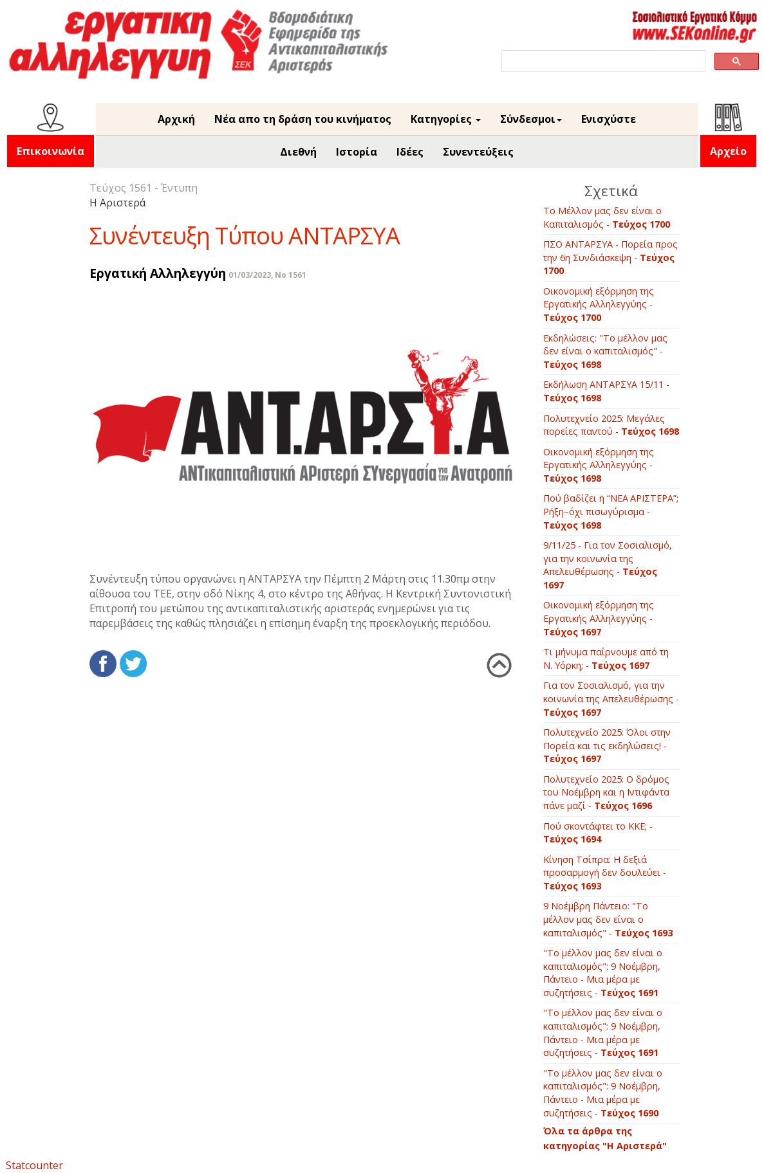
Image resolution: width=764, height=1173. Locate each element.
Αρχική (176, 119)
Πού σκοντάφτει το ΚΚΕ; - (598, 833)
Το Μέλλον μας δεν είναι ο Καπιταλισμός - (606, 217)
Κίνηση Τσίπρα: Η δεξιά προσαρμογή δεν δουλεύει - (604, 872)
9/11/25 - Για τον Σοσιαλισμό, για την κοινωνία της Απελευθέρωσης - (607, 565)
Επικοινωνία (50, 151)
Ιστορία (356, 152)
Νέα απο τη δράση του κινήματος (302, 119)
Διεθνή (298, 152)
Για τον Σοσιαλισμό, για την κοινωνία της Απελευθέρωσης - (611, 698)
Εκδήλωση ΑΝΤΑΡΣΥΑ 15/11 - (606, 391)
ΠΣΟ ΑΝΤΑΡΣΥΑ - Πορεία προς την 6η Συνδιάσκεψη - (610, 257)
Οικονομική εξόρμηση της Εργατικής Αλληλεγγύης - (598, 304)
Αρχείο (728, 151)
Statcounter (34, 1165)
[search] (602, 61)
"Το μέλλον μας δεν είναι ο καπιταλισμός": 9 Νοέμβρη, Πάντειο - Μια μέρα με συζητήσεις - (602, 973)
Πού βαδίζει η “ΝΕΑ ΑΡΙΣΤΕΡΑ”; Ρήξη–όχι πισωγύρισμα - (610, 511)
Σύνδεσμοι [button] (531, 119)
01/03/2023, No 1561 (267, 274)
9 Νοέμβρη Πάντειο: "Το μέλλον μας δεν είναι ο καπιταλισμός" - (608, 919)
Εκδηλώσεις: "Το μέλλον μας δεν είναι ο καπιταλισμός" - (605, 351)
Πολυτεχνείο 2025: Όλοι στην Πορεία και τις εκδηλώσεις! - (607, 745)
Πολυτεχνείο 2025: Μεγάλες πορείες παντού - (611, 425)
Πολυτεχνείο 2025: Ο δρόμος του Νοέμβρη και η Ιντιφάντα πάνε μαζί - (606, 792)
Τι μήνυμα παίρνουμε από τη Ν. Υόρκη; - (606, 658)
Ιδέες (410, 152)
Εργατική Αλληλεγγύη (157, 273)
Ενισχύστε (608, 119)
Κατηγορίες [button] (446, 119)
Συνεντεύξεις (478, 152)
